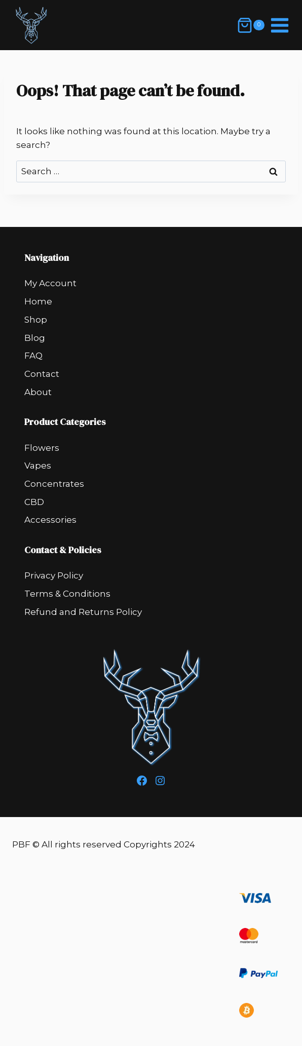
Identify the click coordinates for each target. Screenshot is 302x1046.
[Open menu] (280, 25)
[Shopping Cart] (251, 25)
